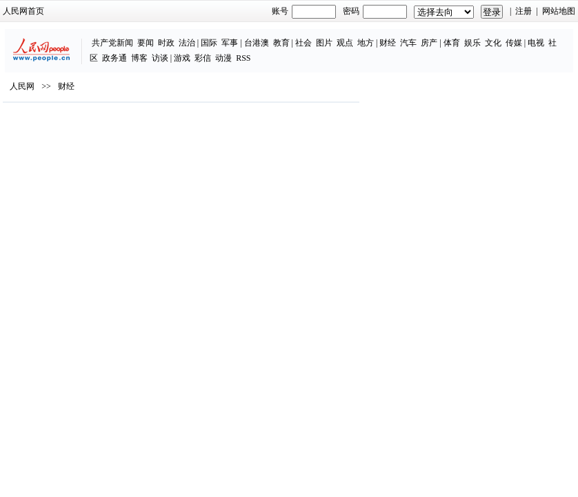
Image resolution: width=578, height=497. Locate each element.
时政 (166, 43)
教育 (281, 43)
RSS (243, 58)
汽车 (408, 43)
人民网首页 (23, 11)
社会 (303, 43)
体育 (452, 43)
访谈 (160, 58)
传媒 (514, 43)
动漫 (223, 58)
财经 (387, 43)
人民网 (22, 86)
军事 (229, 43)
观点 (345, 43)
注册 (523, 11)
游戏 (182, 58)
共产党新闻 (112, 43)
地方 (365, 43)
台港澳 (256, 43)
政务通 (114, 58)
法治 (187, 43)
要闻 (145, 43)
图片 (324, 43)
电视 (536, 43)
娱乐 (472, 43)
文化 (493, 43)
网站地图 (558, 11)
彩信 (203, 58)
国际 (209, 43)
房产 (429, 43)
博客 (139, 58)
